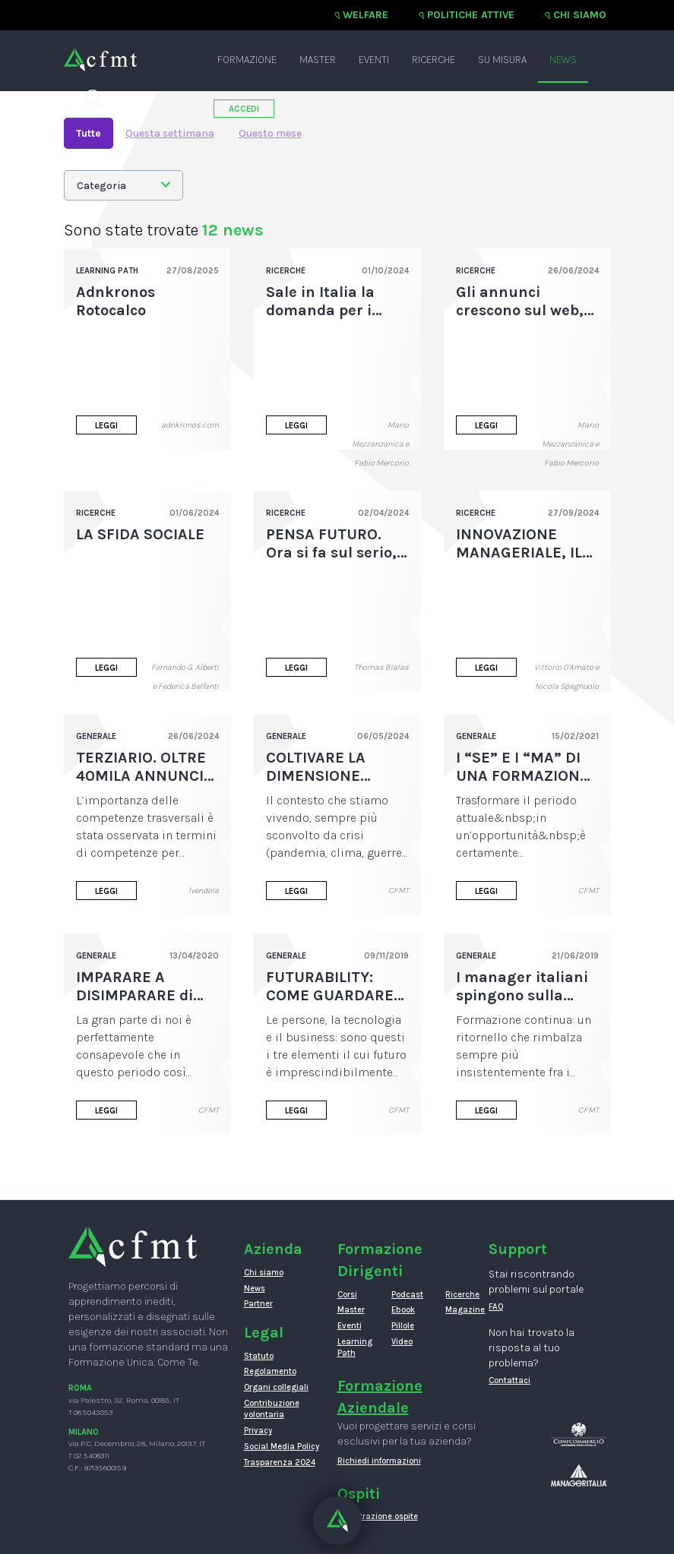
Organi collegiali (276, 1387)
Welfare (365, 14)
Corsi (347, 1295)
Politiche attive (470, 14)
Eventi (374, 59)
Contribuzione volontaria (271, 1409)
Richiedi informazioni (379, 1461)
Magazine (460, 1310)
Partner (258, 1304)
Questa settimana (169, 133)
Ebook (403, 1310)
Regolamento (270, 1371)
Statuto (259, 1356)
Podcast (406, 1295)
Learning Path (353, 1348)
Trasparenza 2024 (279, 1462)
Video (402, 1342)
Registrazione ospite (377, 1516)
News (563, 59)
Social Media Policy (281, 1446)
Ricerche (433, 59)
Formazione (247, 59)
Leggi (106, 426)
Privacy (258, 1431)
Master (317, 59)
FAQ (496, 1307)
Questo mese (270, 133)
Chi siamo (579, 14)
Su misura (502, 59)
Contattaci (509, 1380)
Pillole (402, 1326)
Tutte (88, 133)
